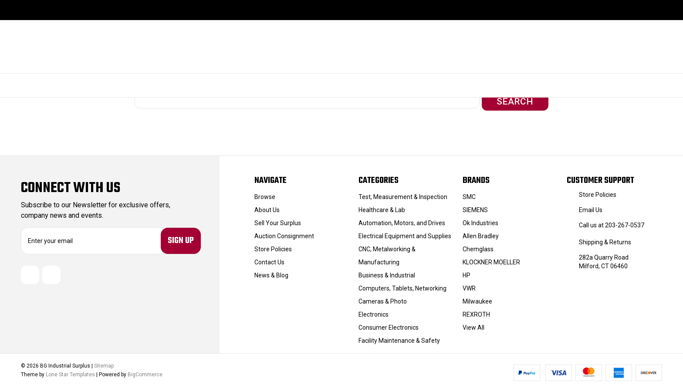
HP (466, 272)
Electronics (373, 311)
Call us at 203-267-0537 (611, 222)
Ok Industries (480, 220)
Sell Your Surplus (277, 220)
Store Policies (273, 246)
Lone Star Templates (70, 372)
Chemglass (478, 246)
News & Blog (271, 272)
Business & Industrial (386, 272)
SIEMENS (475, 207)
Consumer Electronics (388, 324)
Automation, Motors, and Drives (401, 220)
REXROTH (476, 311)
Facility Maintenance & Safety (399, 337)
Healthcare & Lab (381, 207)
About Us (267, 207)
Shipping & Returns (605, 239)
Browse (264, 194)
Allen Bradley (481, 233)
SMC (469, 194)
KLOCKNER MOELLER (491, 259)
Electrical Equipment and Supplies (404, 233)
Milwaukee (477, 298)
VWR (469, 285)
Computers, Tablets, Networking (402, 285)
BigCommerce (145, 372)
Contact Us (269, 259)
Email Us (590, 207)
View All (473, 324)
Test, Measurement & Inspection (402, 194)
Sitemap (104, 364)
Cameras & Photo (382, 298)
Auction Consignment (284, 233)
